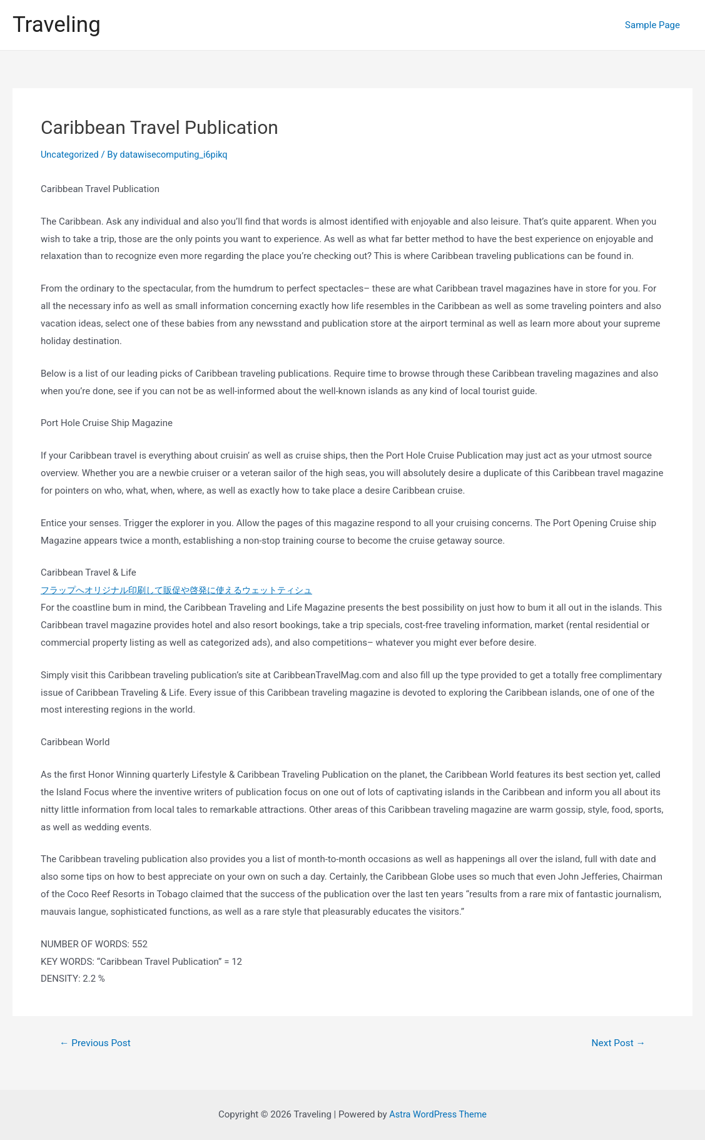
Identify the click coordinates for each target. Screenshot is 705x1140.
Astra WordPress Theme (438, 1114)
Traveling (57, 25)
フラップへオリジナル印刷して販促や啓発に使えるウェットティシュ (186, 590)
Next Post (617, 1043)
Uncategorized (71, 154)
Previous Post (97, 1043)
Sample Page (655, 25)
